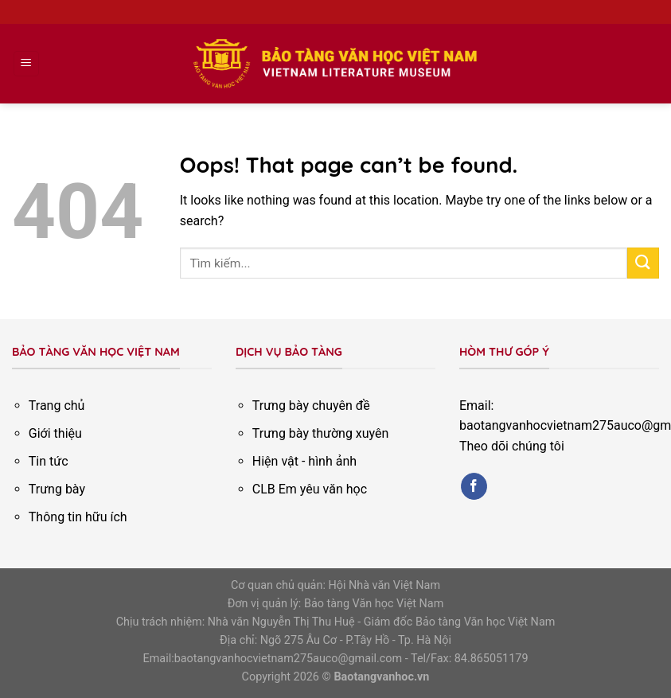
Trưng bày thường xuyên (320, 433)
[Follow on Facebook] (474, 486)
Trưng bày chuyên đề (311, 405)
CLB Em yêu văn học (309, 489)
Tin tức (48, 461)
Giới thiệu (55, 433)
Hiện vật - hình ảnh (304, 461)
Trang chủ (57, 405)
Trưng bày (57, 489)
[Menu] (27, 64)
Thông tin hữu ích (78, 516)
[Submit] (643, 263)
